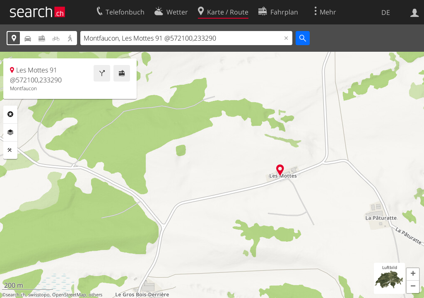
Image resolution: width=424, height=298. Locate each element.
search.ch (16, 295)
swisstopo (39, 295)
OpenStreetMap (69, 295)
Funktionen (10, 150)
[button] (413, 274)
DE (385, 12)
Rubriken (10, 114)
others (95, 295)
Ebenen (10, 132)
